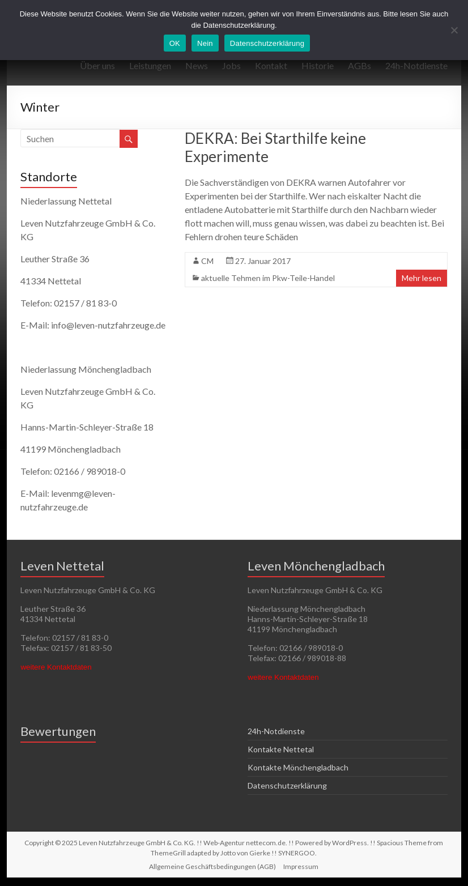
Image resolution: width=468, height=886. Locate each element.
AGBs (359, 65)
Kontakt (271, 65)
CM (207, 261)
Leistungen (150, 65)
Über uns (97, 65)
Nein (205, 43)
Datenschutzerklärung (287, 785)
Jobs (231, 65)
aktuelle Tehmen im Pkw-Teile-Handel (268, 278)
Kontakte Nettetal (281, 749)
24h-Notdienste (416, 65)
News (196, 65)
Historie (317, 65)
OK (174, 43)
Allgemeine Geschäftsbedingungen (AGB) (212, 866)
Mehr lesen (421, 278)
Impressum (300, 866)
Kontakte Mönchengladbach (298, 767)
